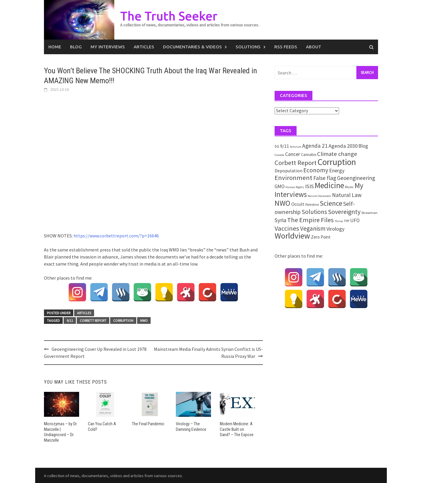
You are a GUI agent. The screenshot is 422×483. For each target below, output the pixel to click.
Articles (144, 46)
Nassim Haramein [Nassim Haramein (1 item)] (319, 196)
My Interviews (108, 46)
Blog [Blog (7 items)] (363, 146)
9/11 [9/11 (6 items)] (284, 146)
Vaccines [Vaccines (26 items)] (287, 228)
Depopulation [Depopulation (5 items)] (288, 171)
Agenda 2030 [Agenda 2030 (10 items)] (343, 145)
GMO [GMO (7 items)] (280, 186)
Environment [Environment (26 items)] (293, 178)
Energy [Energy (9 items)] (336, 170)
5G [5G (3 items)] (277, 146)
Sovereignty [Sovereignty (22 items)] (344, 212)
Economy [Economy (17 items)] (315, 170)
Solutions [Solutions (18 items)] (314, 212)
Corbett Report (93, 320)
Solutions (248, 46)
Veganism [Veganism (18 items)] (313, 228)
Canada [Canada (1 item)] (279, 155)
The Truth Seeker (171, 15)
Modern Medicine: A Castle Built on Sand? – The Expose (237, 429)
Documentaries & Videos (192, 46)
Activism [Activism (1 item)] (295, 147)
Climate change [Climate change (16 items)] (337, 154)
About (313, 46)
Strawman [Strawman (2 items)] (369, 212)
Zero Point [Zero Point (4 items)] (321, 237)
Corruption (123, 320)
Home (54, 46)
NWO (144, 320)
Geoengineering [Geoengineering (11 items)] (356, 177)
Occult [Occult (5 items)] (297, 204)
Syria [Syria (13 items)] (280, 220)
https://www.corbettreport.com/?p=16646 (116, 236)
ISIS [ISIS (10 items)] (309, 186)
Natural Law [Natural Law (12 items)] (347, 194)
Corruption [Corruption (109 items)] (336, 162)
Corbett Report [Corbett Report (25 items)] (295, 163)
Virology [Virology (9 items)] (335, 228)
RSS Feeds (285, 46)
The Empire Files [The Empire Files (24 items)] (310, 220)
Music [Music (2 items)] (349, 187)
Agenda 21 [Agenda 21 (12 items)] (315, 145)
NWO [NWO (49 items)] (282, 203)
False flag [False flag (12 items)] (324, 177)
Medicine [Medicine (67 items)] (329, 185)
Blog (76, 46)
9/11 (70, 320)
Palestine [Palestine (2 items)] (312, 204)
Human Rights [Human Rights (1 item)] (294, 187)
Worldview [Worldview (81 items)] (292, 236)
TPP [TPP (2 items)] (346, 221)
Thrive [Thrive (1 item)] (339, 221)
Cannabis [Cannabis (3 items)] (308, 154)
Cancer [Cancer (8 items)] (292, 154)
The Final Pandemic (148, 423)
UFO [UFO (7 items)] (355, 220)
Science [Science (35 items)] (331, 203)
